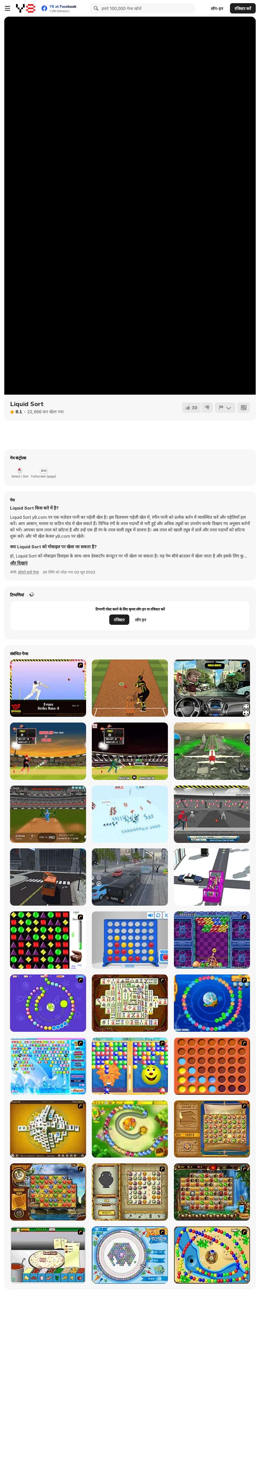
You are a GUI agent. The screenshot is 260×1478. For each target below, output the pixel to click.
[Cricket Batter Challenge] (130, 688)
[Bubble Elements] (48, 1066)
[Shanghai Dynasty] (130, 1003)
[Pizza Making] (48, 1255)
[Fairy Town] (130, 1255)
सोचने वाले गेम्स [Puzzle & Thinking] (28, 572)
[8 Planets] (48, 1003)
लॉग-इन (217, 8)
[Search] (95, 8)
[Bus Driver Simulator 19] (48, 877)
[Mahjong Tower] (48, 1129)
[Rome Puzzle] (212, 1192)
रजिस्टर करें (243, 8)
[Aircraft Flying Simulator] (212, 751)
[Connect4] (212, 1066)
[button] (18, 563)
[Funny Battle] (130, 814)
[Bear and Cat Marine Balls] (212, 1003)
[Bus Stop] (212, 877)
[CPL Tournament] (48, 751)
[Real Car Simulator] (212, 688)
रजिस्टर (119, 619)
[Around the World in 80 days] (48, 1192)
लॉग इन (140, 619)
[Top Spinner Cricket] (48, 688)
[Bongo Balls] (212, 1255)
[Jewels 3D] (48, 940)
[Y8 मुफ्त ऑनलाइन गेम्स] (25, 8)
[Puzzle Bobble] (212, 940)
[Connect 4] (130, 940)
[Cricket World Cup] (130, 751)
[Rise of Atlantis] (212, 1129)
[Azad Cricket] (212, 814)
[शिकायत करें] (225, 407)
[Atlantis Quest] (130, 1192)
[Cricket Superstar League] (48, 814)
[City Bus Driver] (130, 877)
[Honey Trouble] (130, 1129)
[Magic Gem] (130, 1066)
